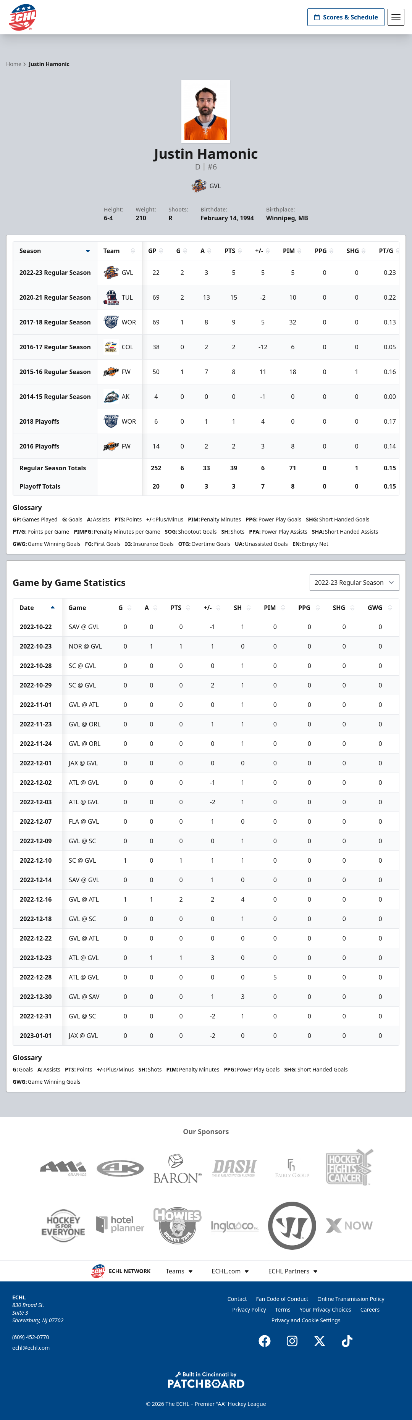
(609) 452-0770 (30, 1337)
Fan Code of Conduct (282, 1298)
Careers (370, 1309)
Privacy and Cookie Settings (306, 1320)
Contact (237, 1298)
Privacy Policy (249, 1309)
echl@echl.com (31, 1347)
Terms (283, 1309)
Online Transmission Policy (350, 1298)
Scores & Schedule (346, 17)
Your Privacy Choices (325, 1309)
